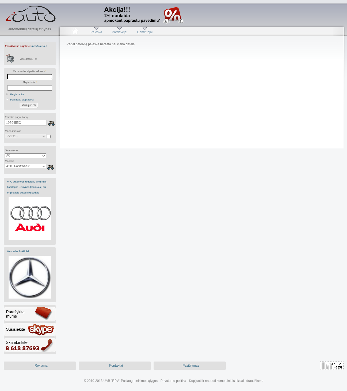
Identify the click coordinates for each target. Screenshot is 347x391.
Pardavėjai (119, 32)
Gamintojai (144, 32)
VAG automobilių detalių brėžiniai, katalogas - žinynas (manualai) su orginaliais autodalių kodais (27, 187)
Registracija (17, 94)
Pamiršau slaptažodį (22, 99)
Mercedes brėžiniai (18, 251)
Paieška (96, 32)
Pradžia (75, 32)
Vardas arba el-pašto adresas (29, 71)
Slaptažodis (30, 82)
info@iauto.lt (39, 45)
